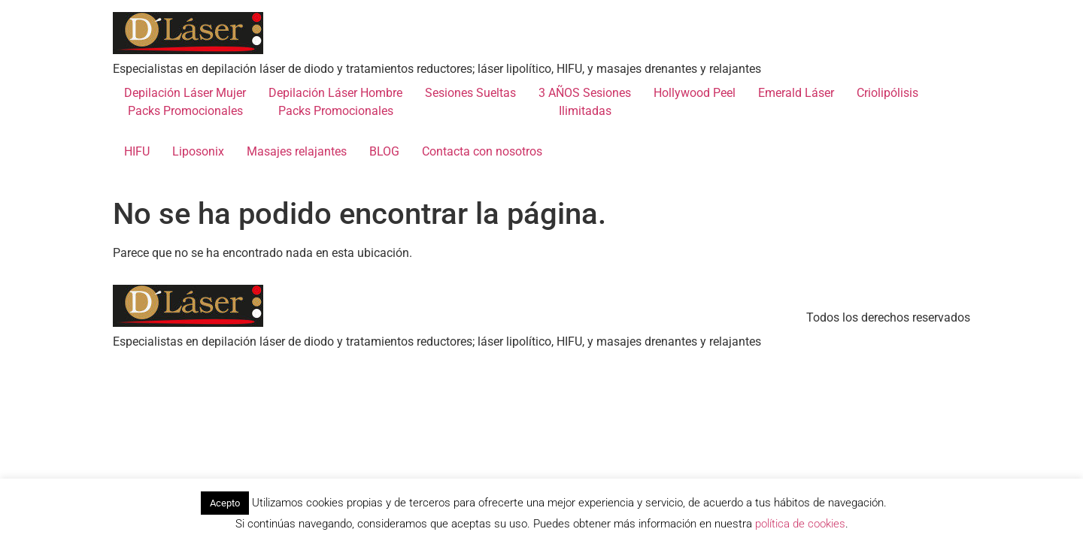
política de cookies (800, 523)
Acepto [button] (225, 503)
